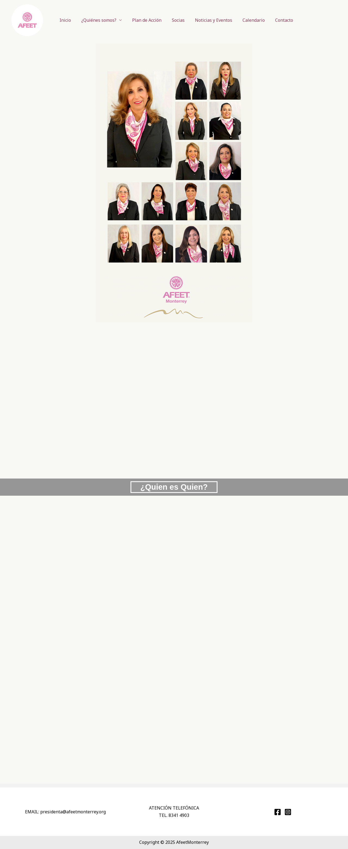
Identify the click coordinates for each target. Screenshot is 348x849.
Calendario (248, 20)
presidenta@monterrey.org (73, 812)
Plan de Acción (146, 20)
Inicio (68, 20)
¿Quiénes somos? (99, 20)
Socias (176, 20)
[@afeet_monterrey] (287, 812)
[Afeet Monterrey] (277, 812)
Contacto (277, 20)
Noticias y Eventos (209, 20)
